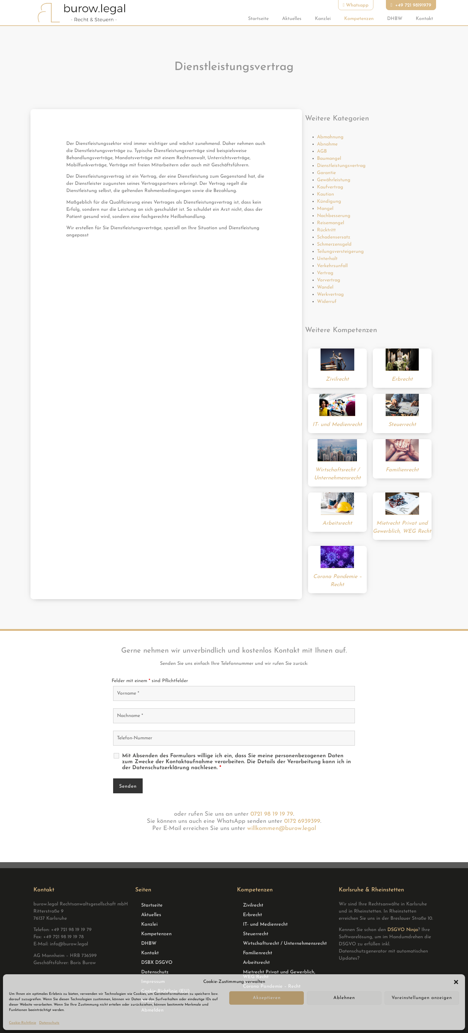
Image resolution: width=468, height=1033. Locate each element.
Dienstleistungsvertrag (341, 165)
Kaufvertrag (330, 187)
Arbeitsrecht (256, 962)
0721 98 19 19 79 (271, 814)
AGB (322, 151)
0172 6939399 (302, 821)
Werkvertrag (330, 294)
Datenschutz (49, 1023)
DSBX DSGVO (157, 962)
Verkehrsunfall (332, 266)
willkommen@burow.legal (281, 828)
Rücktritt (326, 230)
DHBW (394, 18)
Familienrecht (257, 953)
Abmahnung (330, 137)
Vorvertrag (328, 280)
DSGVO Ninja (402, 929)
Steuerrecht (255, 934)
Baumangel (329, 158)
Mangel (325, 208)
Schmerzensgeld (334, 244)
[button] (456, 982)
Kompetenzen (359, 18)
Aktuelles (291, 18)
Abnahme (327, 144)
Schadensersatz (333, 237)
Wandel (325, 287)
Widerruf (326, 301)
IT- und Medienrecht (265, 924)
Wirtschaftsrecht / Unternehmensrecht (285, 943)
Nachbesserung (333, 215)
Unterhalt (327, 258)
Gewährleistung (333, 180)
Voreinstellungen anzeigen (422, 998)
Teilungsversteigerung (340, 251)
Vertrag (325, 273)
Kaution (325, 194)
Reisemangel (330, 223)
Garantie (326, 173)
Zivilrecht (253, 905)
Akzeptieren (267, 998)
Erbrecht (252, 915)
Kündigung (329, 201)
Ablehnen (344, 998)
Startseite (258, 18)
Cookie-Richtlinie (22, 1023)
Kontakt (424, 18)
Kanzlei (323, 18)
